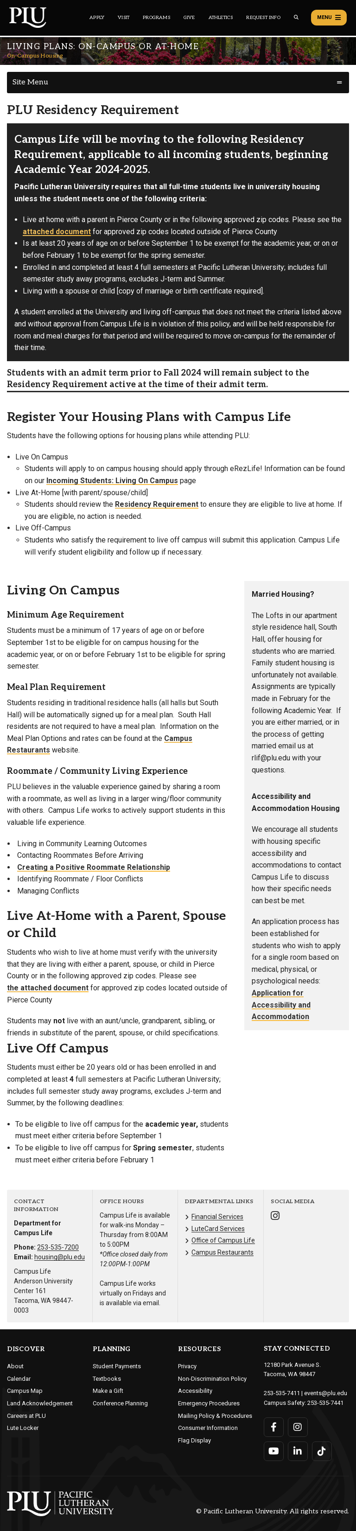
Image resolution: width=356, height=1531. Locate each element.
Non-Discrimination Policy (212, 1378)
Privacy (187, 1366)
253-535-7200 (58, 1247)
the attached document (48, 987)
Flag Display (194, 1440)
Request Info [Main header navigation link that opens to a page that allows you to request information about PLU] (263, 17)
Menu (329, 17)
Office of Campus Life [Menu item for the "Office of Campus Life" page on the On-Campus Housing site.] (223, 1240)
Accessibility (195, 1390)
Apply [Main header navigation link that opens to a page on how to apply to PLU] (96, 17)
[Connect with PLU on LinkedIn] (298, 1451)
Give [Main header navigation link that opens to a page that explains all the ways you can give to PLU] (189, 17)
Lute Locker (22, 1427)
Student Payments (117, 1366)
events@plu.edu (325, 1393)
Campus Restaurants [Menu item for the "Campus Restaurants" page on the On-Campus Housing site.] (222, 1252)
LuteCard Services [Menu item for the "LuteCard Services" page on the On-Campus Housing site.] (218, 1228)
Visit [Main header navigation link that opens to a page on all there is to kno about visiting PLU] (123, 17)
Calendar (19, 1378)
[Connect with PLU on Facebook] (274, 1427)
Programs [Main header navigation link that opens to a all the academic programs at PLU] (156, 17)
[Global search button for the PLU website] (296, 17)
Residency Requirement (156, 504)
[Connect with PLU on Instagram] (298, 1427)
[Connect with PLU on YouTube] (274, 1451)
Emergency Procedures (209, 1403)
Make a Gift (108, 1390)
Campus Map (25, 1390)
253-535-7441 (325, 1402)
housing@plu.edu (59, 1257)
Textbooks (107, 1378)
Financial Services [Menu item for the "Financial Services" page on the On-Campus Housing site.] (217, 1216)
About (15, 1366)
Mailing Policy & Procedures (215, 1415)
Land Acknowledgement (40, 1403)
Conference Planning (120, 1403)
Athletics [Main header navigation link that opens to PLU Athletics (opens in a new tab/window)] (221, 17)
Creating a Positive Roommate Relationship (93, 867)
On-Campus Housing (35, 55)
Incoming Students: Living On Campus (112, 480)
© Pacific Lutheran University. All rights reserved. (272, 1511)
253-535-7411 (282, 1393)
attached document (57, 231)
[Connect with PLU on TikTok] (322, 1451)
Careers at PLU (26, 1415)
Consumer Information (208, 1427)
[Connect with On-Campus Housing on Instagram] (275, 1216)
